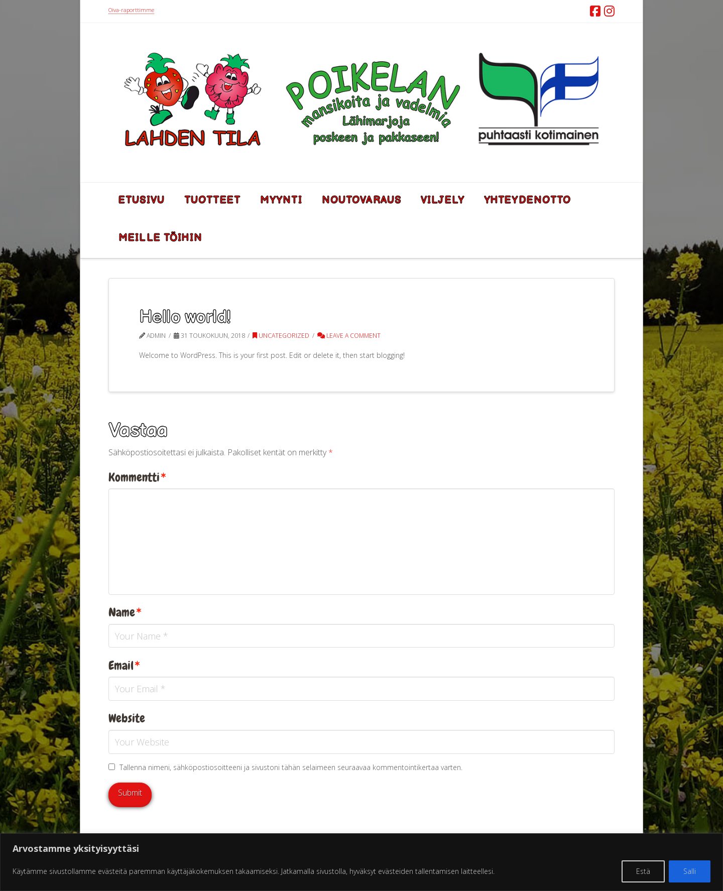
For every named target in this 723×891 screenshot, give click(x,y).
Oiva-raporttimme (131, 10)
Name (125, 612)
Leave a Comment (349, 335)
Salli (689, 871)
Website (126, 718)
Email (124, 665)
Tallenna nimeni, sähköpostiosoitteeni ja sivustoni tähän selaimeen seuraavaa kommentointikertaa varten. (290, 767)
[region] (361, 862)
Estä (643, 871)
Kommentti (137, 477)
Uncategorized (281, 335)
